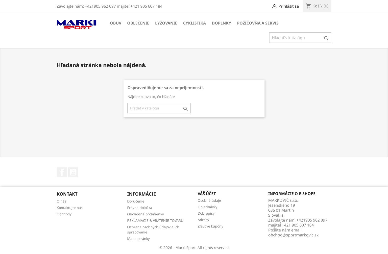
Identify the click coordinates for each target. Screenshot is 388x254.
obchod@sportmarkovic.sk (293, 235)
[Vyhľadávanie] (300, 37)
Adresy (203, 219)
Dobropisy (206, 213)
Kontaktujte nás (70, 207)
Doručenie (135, 201)
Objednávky (207, 206)
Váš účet (207, 193)
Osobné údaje (209, 200)
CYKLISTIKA (194, 23)
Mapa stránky (138, 238)
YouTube (73, 172)
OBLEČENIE (138, 23)
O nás (61, 201)
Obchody (64, 214)
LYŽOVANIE (166, 23)
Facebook (62, 172)
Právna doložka (139, 207)
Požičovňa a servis (258, 23)
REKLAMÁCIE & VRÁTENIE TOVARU (155, 220)
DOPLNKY (221, 23)
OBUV (115, 23)
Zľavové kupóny (210, 226)
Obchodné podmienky (145, 214)
